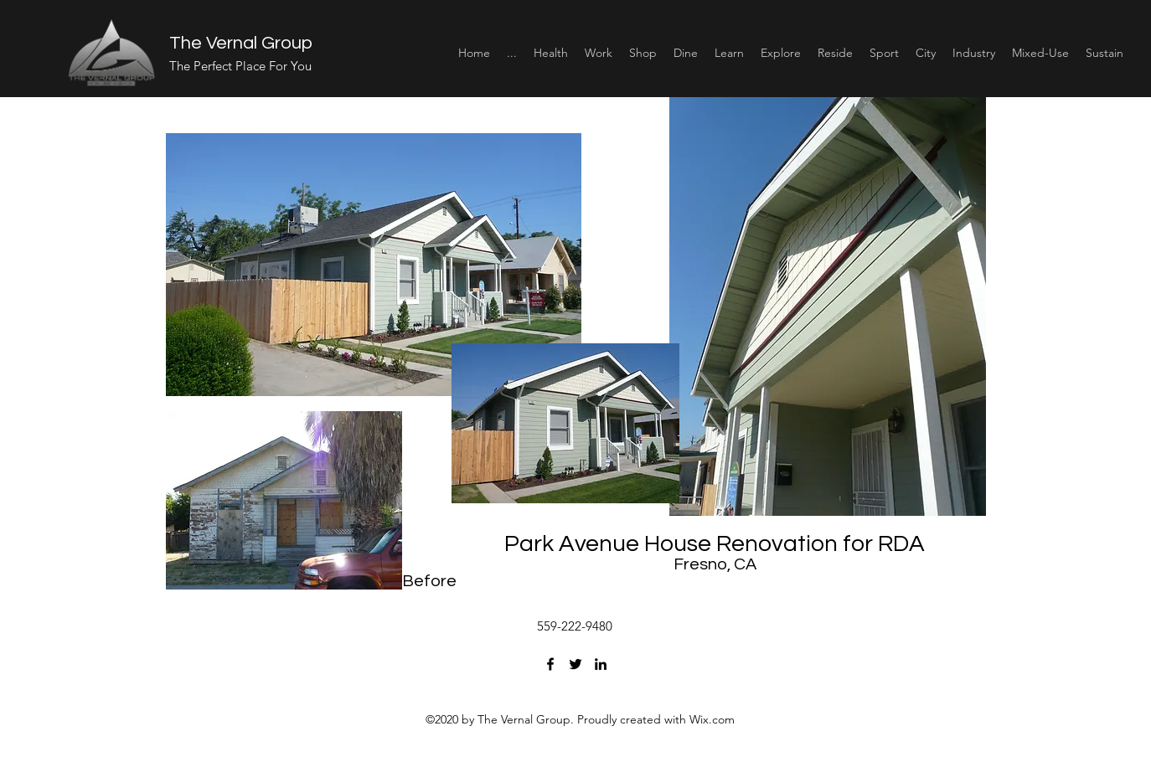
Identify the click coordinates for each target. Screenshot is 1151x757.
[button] (550, 52)
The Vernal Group (240, 43)
